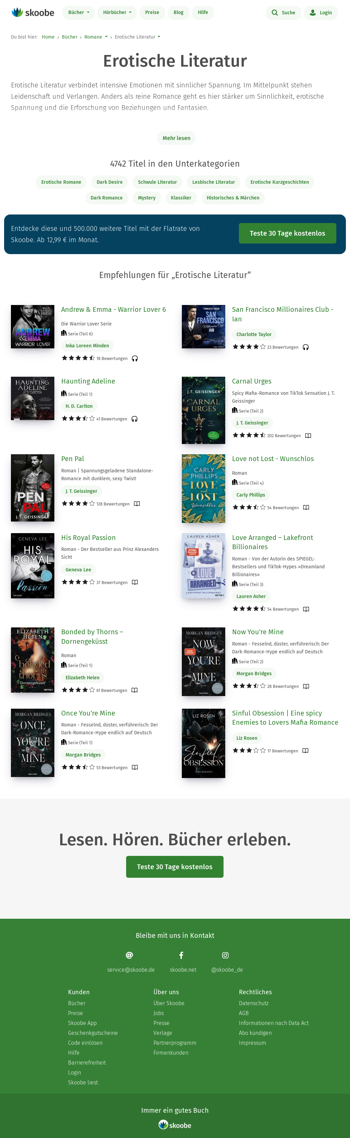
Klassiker (181, 198)
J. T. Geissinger (252, 423)
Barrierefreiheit (87, 1062)
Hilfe (203, 12)
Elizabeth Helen (82, 678)
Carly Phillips (251, 495)
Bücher (76, 12)
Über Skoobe (169, 1003)
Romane (93, 37)
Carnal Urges (251, 381)
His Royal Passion (88, 537)
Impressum (252, 1043)
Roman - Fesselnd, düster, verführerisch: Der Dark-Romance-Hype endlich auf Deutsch (280, 648)
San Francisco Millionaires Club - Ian (283, 314)
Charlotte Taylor (254, 334)
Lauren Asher (251, 596)
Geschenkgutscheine (93, 1033)
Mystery (147, 198)
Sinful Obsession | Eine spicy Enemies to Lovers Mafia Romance (285, 718)
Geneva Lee (78, 570)
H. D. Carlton (79, 406)
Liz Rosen (247, 738)
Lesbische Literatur (213, 182)
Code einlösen (85, 1043)
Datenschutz (254, 1003)
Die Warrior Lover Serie (86, 324)
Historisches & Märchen (233, 198)
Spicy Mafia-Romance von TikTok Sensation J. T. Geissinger (283, 397)
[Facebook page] (183, 962)
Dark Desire (110, 182)
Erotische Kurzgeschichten (280, 182)
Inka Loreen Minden (87, 346)
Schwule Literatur (157, 182)
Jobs (158, 1013)
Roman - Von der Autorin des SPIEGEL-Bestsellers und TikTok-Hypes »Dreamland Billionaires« (278, 567)
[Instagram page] (227, 962)
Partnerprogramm (175, 1043)
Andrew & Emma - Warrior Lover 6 (113, 309)
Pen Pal (72, 459)
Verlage (162, 1033)
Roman (239, 473)
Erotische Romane (61, 182)
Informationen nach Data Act (274, 1023)
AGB (244, 1013)
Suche (283, 12)
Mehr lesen (176, 138)
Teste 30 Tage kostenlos (287, 233)
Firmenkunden (170, 1053)
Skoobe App (82, 1023)
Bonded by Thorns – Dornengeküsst (92, 637)
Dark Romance (107, 198)
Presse (161, 1023)
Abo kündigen (255, 1033)
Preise (152, 12)
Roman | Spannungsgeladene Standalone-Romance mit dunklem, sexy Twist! (107, 475)
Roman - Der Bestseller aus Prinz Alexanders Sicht (110, 553)
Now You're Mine (258, 632)
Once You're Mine (88, 713)
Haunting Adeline (88, 381)
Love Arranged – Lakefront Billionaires (272, 542)
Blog (179, 12)
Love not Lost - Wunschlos (273, 459)
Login (321, 12)
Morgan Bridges (254, 674)
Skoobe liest (83, 1082)
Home (48, 37)
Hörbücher (115, 12)
